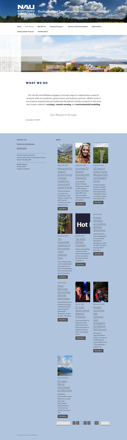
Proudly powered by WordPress (27, 435)
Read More (62, 208)
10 (96, 423)
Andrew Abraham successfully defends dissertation (99, 223)
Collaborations (43, 31)
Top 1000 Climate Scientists (80, 242)
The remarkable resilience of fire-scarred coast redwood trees (64, 248)
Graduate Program (57, 26)
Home (19, 26)
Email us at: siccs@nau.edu (25, 144)
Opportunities (97, 26)
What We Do (29, 26)
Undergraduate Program (25, 31)
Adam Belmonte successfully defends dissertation (64, 292)
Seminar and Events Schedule (78, 26)
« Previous (63, 423)
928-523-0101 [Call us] (22, 148)
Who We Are (41, 26)
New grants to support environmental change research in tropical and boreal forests (65, 178)
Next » (105, 423)
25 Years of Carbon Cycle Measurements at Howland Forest (100, 174)
